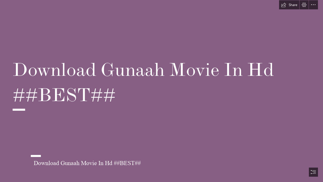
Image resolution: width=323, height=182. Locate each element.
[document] (161, 91)
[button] (289, 4)
